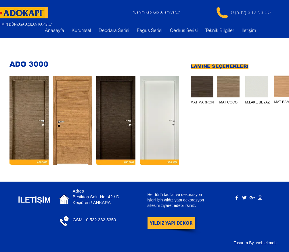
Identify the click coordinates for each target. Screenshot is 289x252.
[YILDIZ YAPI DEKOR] (171, 223)
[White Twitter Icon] (244, 198)
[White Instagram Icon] (260, 198)
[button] (29, 120)
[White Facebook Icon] (237, 198)
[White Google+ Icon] (252, 198)
